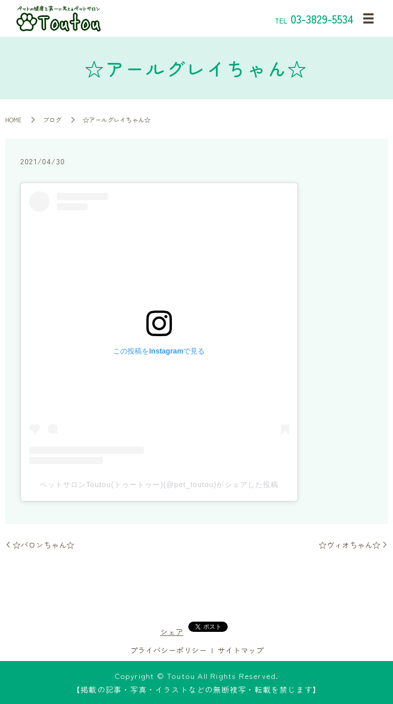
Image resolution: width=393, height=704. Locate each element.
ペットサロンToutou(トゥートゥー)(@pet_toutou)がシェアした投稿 (158, 484)
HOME (13, 119)
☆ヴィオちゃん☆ (349, 544)
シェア (171, 631)
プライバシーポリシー (168, 650)
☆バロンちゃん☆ (43, 544)
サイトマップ (240, 650)
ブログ (52, 119)
